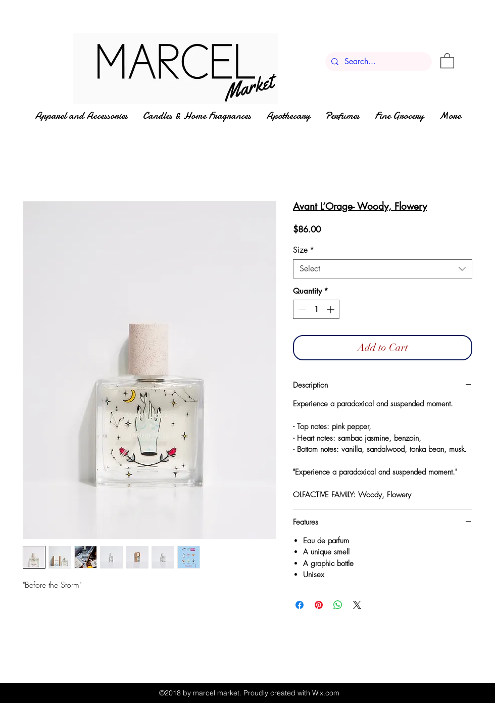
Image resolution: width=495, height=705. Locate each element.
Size (303, 250)
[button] (447, 60)
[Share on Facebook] (299, 605)
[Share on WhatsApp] (338, 605)
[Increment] (331, 309)
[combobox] (382, 268)
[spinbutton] (316, 309)
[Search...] (377, 61)
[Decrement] (301, 309)
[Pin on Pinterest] (319, 605)
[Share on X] (357, 605)
